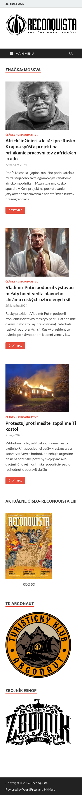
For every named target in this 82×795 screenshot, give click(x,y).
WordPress (30, 789)
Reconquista (39, 783)
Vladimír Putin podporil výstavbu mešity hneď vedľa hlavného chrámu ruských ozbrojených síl (39, 293)
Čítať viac (13, 209)
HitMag (49, 789)
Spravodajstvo (27, 134)
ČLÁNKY (10, 134)
